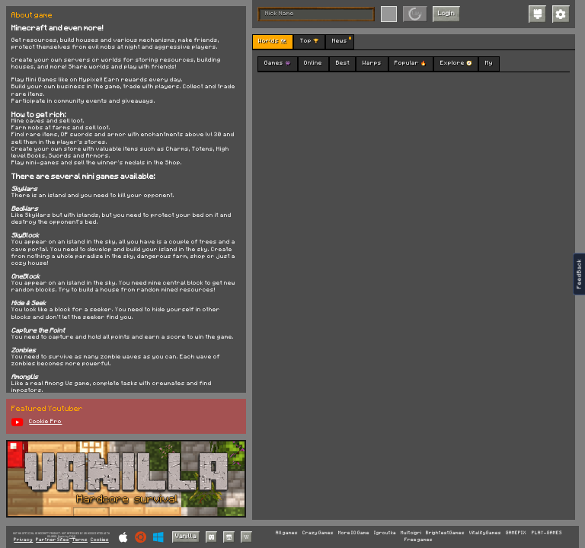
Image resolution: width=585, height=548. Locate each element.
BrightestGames (445, 532)
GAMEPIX (516, 532)
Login (446, 13)
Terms (80, 540)
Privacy (23, 540)
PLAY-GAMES (547, 532)
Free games (418, 539)
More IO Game (353, 532)
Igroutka (385, 532)
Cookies (100, 540)
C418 (72, 536)
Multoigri (411, 532)
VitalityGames (485, 532)
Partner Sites (52, 540)
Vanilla (186, 536)
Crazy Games (318, 532)
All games (287, 532)
